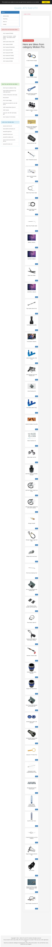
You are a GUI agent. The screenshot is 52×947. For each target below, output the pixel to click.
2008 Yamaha (6, 110)
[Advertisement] (10, 73)
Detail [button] (36, 65)
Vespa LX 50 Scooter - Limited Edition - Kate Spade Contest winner (9, 37)
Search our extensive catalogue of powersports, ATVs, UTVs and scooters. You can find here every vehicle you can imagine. (26, 943)
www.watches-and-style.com (9, 128)
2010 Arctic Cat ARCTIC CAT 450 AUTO (10, 104)
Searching (5, 18)
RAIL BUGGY (6, 97)
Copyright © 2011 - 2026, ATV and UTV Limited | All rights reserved (26, 938)
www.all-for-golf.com (7, 131)
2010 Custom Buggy (7, 100)
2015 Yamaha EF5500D (8, 33)
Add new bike (6, 16)
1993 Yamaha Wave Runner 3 (9, 107)
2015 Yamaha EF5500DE (8, 58)
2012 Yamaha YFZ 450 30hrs (9, 117)
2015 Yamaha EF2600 (7, 50)
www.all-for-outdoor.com (8, 137)
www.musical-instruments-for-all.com (9, 140)
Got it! (45, 2)
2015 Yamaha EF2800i (8, 61)
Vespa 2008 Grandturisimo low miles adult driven (9, 91)
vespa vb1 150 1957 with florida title (9, 113)
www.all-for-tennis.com (8, 134)
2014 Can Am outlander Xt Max (9, 87)
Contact (4, 24)
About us (5, 21)
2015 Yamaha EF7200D (8, 52)
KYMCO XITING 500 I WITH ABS (10, 94)
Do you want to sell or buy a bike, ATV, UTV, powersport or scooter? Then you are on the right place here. (26, 940)
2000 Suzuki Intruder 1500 (8, 41)
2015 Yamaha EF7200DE (8, 55)
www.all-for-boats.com (7, 144)
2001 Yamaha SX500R (8, 44)
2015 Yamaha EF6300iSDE (9, 47)
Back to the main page (28, 40)
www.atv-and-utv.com (7, 126)
